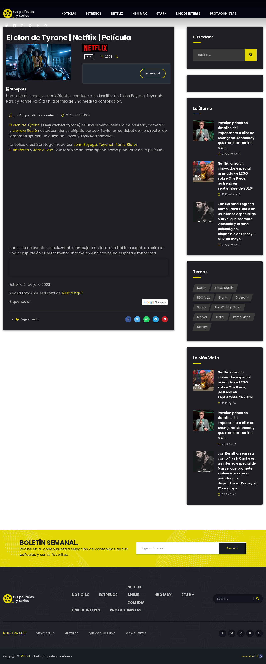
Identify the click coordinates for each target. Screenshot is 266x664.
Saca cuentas (135, 633)
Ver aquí (153, 73)
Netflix (117, 13)
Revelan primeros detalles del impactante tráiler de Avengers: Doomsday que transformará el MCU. (236, 135)
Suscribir (232, 548)
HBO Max (140, 13)
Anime (133, 594)
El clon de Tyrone (24, 125)
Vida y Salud (45, 633)
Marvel (202, 317)
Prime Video (241, 317)
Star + (161, 13)
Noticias (68, 13)
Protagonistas (223, 13)
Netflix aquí (72, 293)
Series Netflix (224, 288)
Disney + (242, 297)
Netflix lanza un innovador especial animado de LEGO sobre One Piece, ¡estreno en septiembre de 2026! (235, 176)
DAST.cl (25, 656)
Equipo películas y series (36, 115)
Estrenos (93, 13)
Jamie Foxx (43, 149)
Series (201, 307)
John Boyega (85, 144)
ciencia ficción (25, 130)
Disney (202, 327)
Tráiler (220, 317)
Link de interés (188, 13)
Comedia (136, 602)
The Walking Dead (227, 307)
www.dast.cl (252, 656)
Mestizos (71, 633)
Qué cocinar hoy (102, 633)
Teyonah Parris (112, 144)
